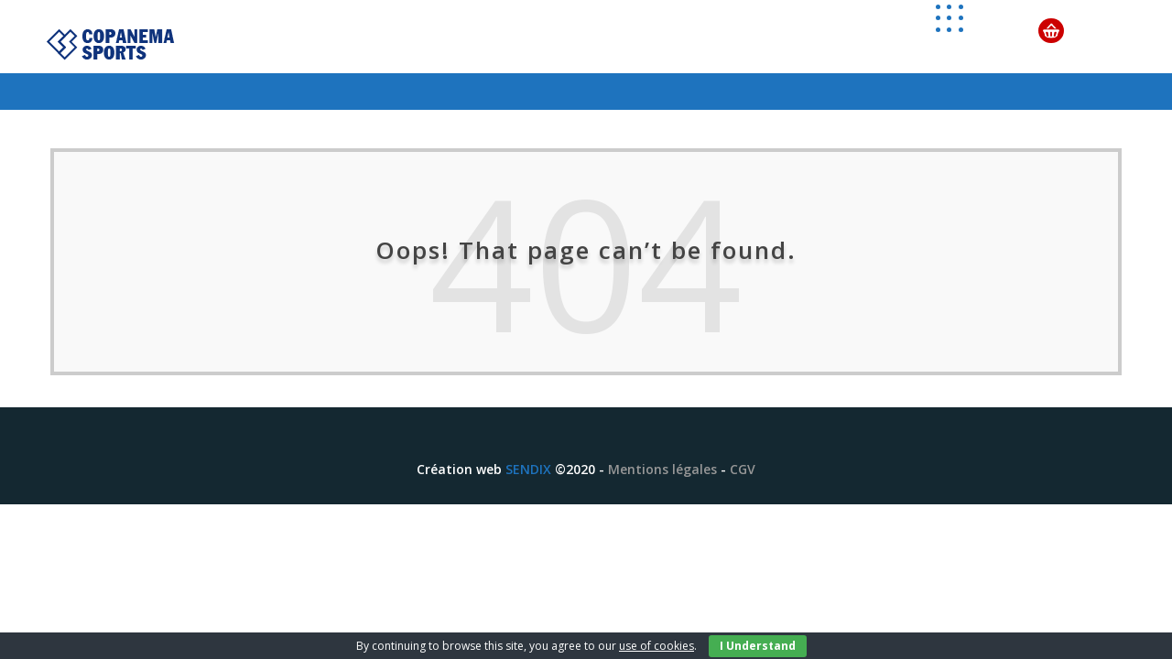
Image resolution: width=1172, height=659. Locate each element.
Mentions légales (662, 469)
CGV (742, 469)
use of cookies (656, 646)
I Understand (758, 646)
